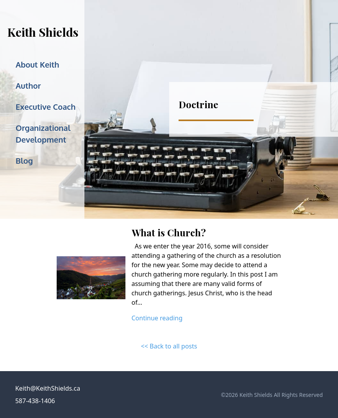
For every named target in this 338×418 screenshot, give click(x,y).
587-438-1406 (35, 401)
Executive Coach (45, 107)
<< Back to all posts (169, 346)
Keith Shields (43, 32)
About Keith (37, 64)
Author (28, 85)
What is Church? (169, 232)
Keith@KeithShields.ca (47, 388)
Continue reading (157, 318)
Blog (24, 160)
